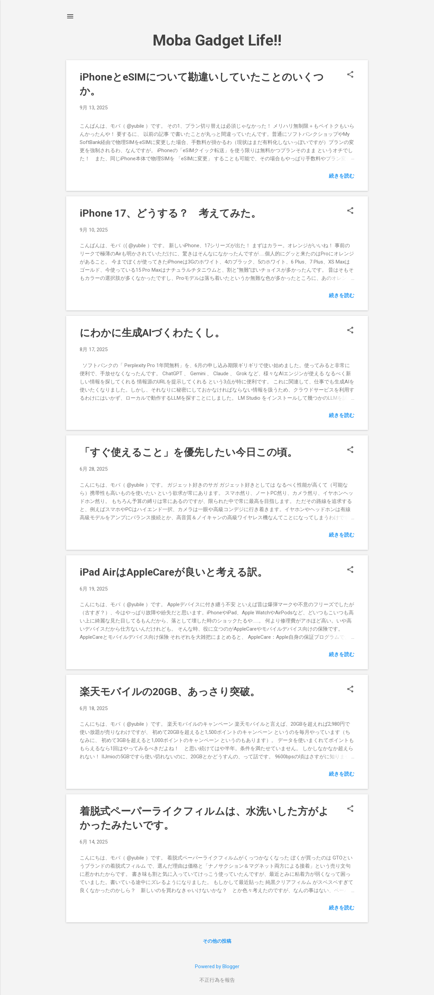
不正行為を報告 (217, 980)
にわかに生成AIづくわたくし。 (152, 333)
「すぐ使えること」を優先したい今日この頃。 (188, 452)
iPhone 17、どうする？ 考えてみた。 (170, 213)
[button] (350, 75)
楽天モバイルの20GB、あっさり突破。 (170, 692)
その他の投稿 (217, 941)
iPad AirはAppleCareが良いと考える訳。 (174, 572)
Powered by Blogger (217, 966)
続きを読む (341, 176)
